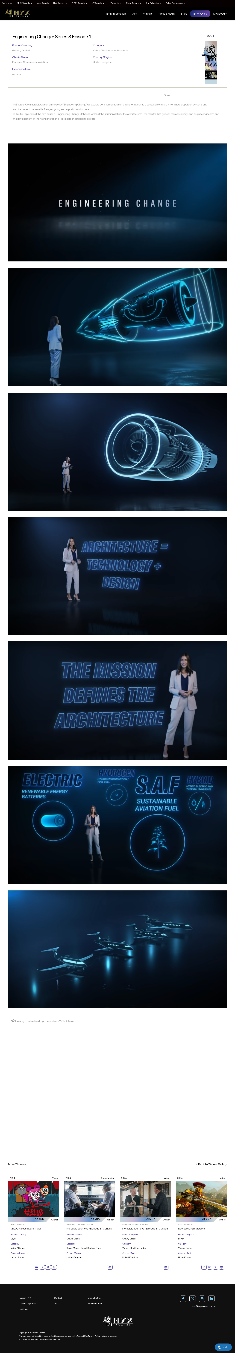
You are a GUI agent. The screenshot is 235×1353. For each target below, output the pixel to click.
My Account (220, 13)
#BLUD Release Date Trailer (26, 1228)
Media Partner (94, 1298)
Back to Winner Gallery (211, 1164)
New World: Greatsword (191, 1228)
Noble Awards (133, 3)
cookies (113, 1336)
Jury (134, 13)
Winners (148, 13)
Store (184, 13)
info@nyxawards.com (203, 1306)
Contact (58, 1298)
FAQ (56, 1303)
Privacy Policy (94, 1336)
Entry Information (116, 13)
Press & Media (167, 13)
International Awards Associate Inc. (46, 1339)
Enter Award (200, 13)
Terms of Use (82, 1336)
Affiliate (24, 1309)
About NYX (25, 1298)
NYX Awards (60, 3)
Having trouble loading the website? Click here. (42, 1021)
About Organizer (28, 1303)
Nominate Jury (95, 1303)
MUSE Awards (24, 3)
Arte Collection (153, 3)
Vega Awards (43, 3)
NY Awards (98, 3)
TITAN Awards (79, 3)
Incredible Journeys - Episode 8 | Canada (89, 1228)
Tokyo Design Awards (175, 3)
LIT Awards (115, 3)
